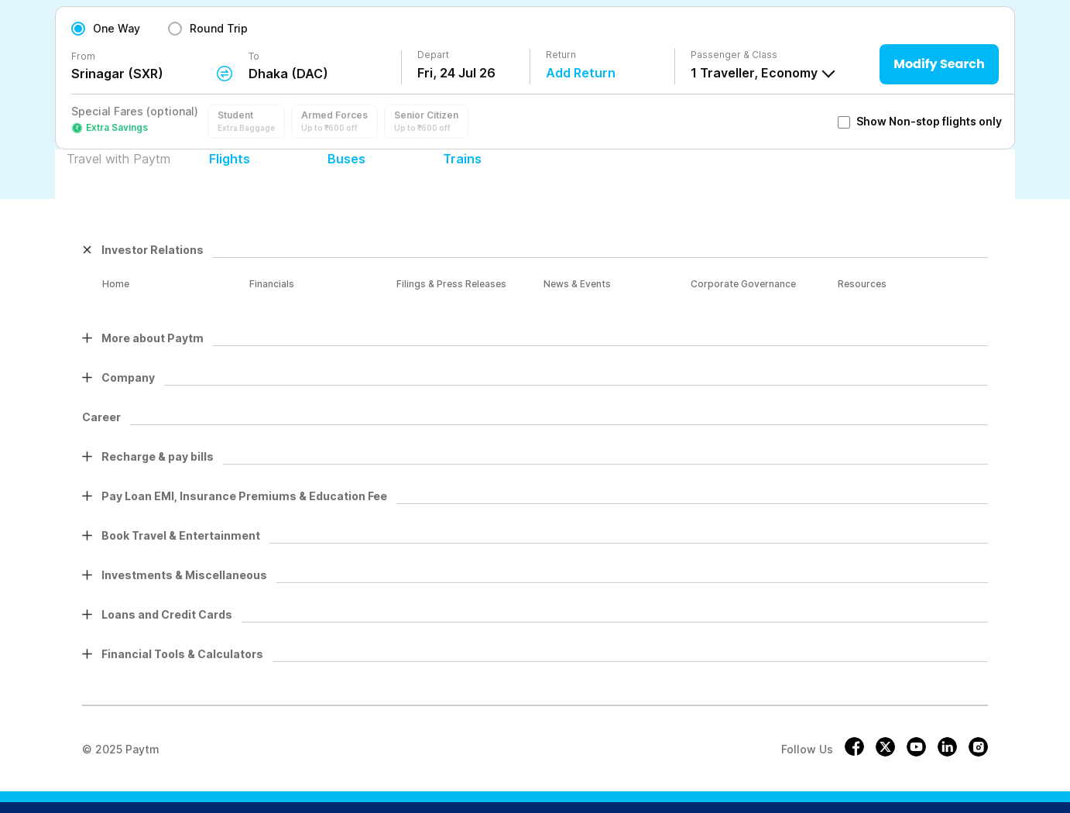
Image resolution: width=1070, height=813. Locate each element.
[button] (246, 122)
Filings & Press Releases (451, 284)
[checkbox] (844, 122)
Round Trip (219, 28)
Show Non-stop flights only (920, 121)
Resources (862, 284)
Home (115, 284)
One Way (116, 28)
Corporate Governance (743, 284)
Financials (271, 284)
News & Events (577, 284)
